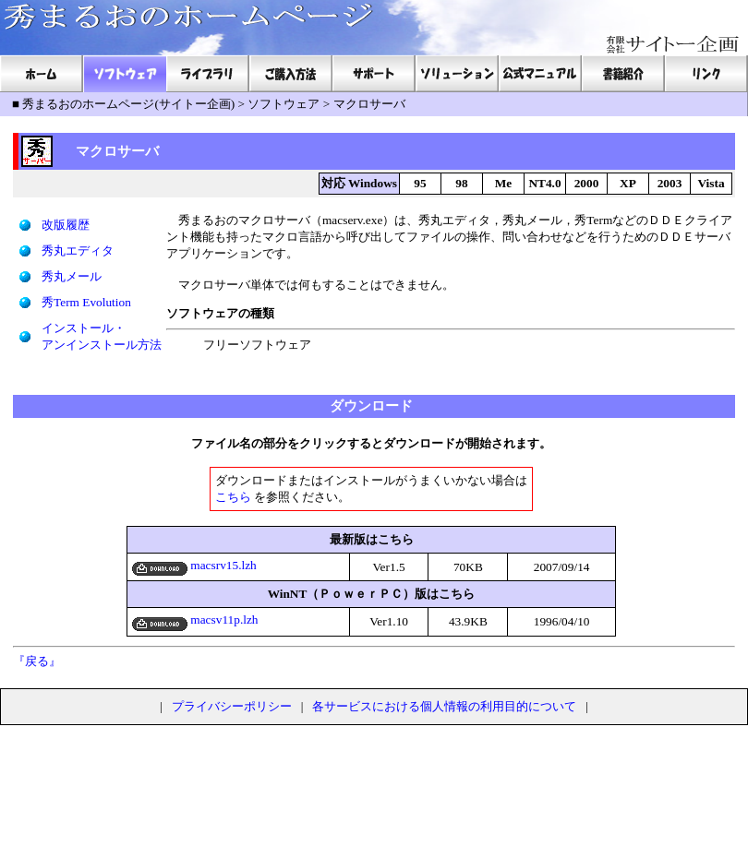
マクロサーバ (369, 104)
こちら (233, 497)
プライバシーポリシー (232, 706)
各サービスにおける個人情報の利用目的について (444, 706)
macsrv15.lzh (194, 565)
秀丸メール (72, 276)
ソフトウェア (283, 104)
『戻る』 (37, 661)
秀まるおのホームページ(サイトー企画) (128, 104)
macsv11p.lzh (195, 619)
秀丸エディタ (78, 250)
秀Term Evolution (86, 302)
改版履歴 (66, 225)
